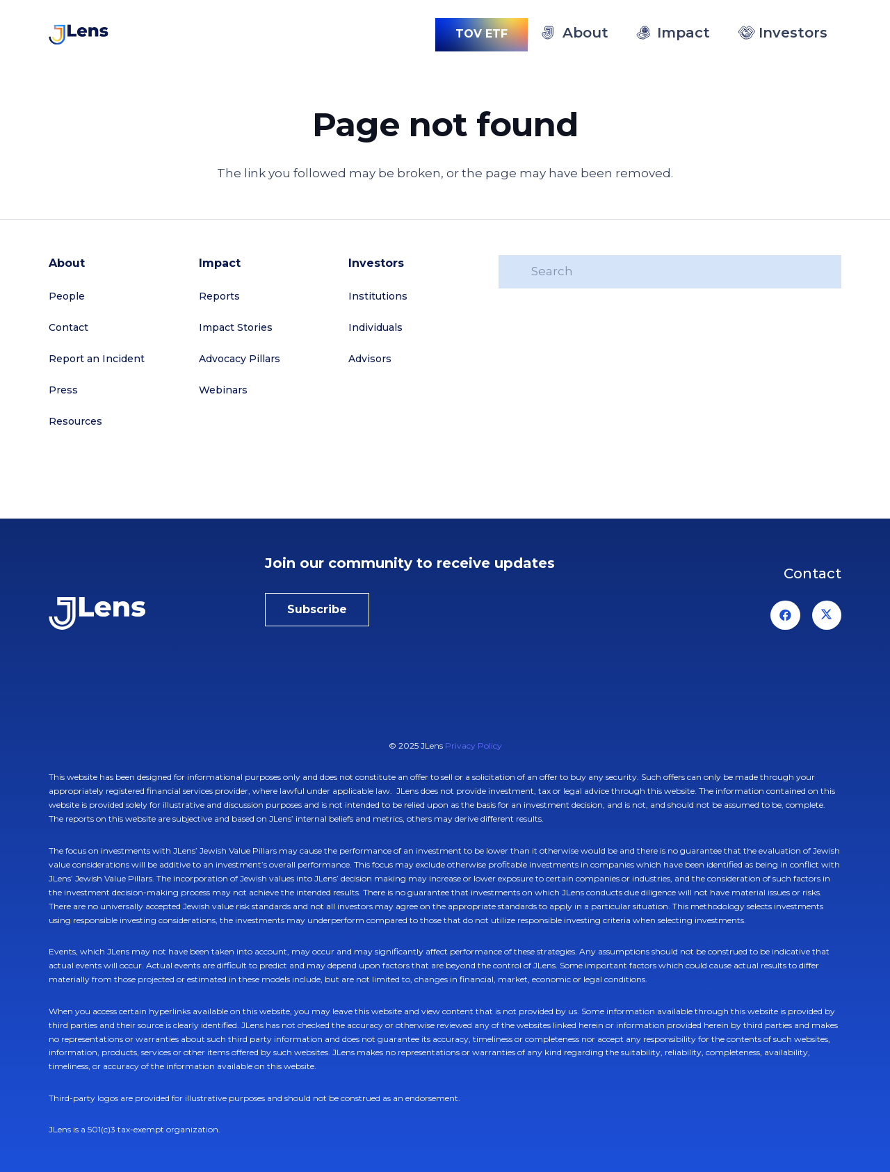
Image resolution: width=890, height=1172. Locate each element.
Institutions (377, 296)
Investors (376, 263)
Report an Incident (97, 358)
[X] (827, 615)
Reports (219, 296)
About (67, 263)
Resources (75, 421)
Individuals (375, 327)
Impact (220, 263)
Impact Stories (236, 327)
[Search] (670, 271)
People (67, 296)
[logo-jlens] (78, 34)
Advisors (369, 358)
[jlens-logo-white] (139, 613)
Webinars (223, 390)
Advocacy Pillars (239, 358)
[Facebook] (785, 615)
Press (63, 390)
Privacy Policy (473, 745)
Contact (68, 327)
